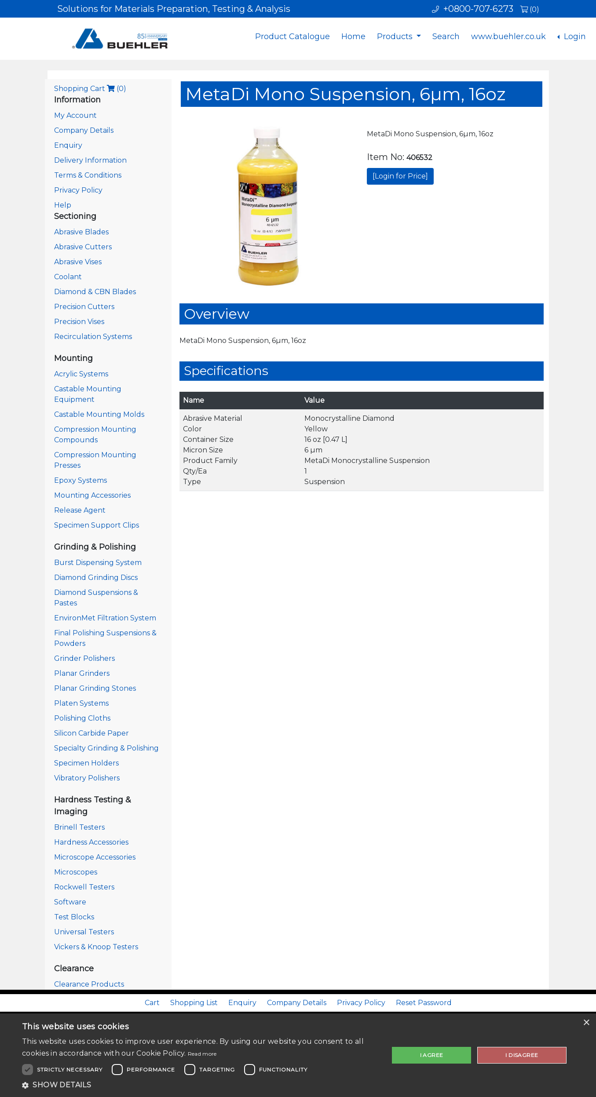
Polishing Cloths (82, 718)
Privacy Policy (78, 190)
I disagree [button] (521, 1055)
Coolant (68, 277)
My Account (75, 115)
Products (396, 36)
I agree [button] (431, 1055)
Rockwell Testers (84, 887)
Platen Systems (81, 703)
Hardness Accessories (91, 842)
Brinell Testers (79, 827)
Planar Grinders (82, 673)
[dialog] (298, 1055)
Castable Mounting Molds (99, 414)
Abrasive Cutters (83, 247)
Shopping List (194, 1003)
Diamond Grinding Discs (96, 577)
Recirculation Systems (93, 336)
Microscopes (75, 872)
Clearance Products (89, 984)
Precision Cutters (84, 306)
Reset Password (424, 1003)
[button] (200, 1085)
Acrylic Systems (81, 374)
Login (574, 36)
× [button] (586, 1023)
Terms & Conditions (87, 175)
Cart (152, 1003)
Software (70, 902)
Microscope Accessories (94, 857)
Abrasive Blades (81, 232)
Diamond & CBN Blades (95, 292)
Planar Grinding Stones (95, 688)
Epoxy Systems (80, 480)
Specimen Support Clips (96, 525)
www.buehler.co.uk (508, 36)
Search (446, 36)
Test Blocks (74, 917)
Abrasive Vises (78, 262)
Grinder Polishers (84, 658)
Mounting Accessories (92, 495)
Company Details (83, 130)
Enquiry (68, 145)
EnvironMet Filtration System (105, 618)
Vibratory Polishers (87, 778)
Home (353, 36)
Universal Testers (84, 932)
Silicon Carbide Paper (91, 733)
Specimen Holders (86, 763)
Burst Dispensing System (98, 562)
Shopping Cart (90, 88)
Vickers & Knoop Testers (96, 947)
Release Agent (80, 510)
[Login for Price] (400, 176)
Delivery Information (90, 160)
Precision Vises (79, 321)
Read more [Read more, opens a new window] (202, 1053)
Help (62, 205)
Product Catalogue (292, 36)
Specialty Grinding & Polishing (106, 748)
